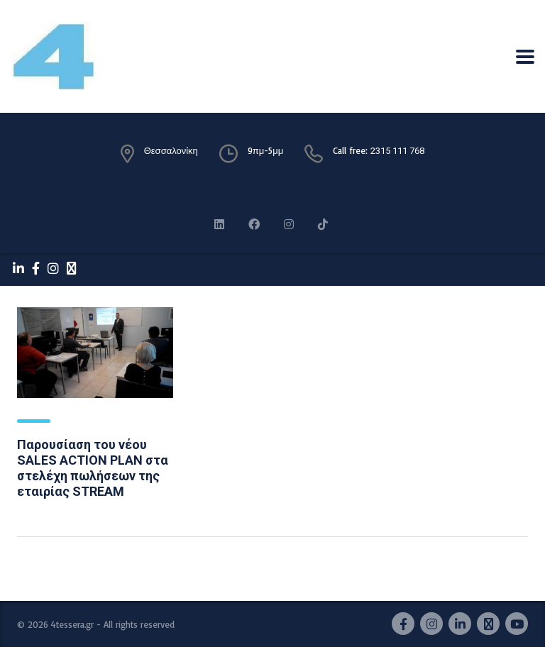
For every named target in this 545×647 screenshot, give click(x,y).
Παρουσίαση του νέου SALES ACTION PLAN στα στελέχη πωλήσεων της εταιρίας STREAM (92, 468)
